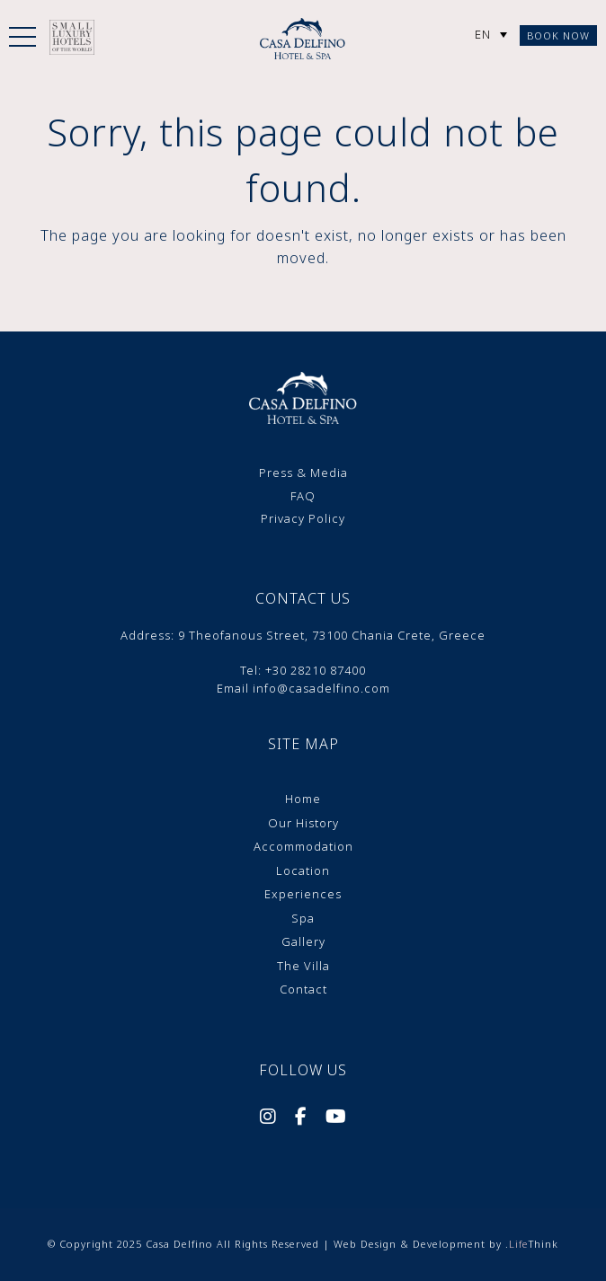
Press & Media (303, 472)
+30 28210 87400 (315, 670)
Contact (303, 989)
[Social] (268, 1118)
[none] (491, 34)
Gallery (303, 941)
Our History (303, 823)
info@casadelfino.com (321, 688)
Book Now (558, 35)
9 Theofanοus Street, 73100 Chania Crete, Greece (332, 635)
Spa (303, 918)
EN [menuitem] (483, 34)
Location (303, 870)
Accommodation (303, 846)
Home (303, 799)
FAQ (303, 496)
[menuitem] (491, 34)
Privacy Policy (303, 518)
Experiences (303, 894)
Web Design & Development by (446, 1243)
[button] (22, 40)
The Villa (303, 966)
